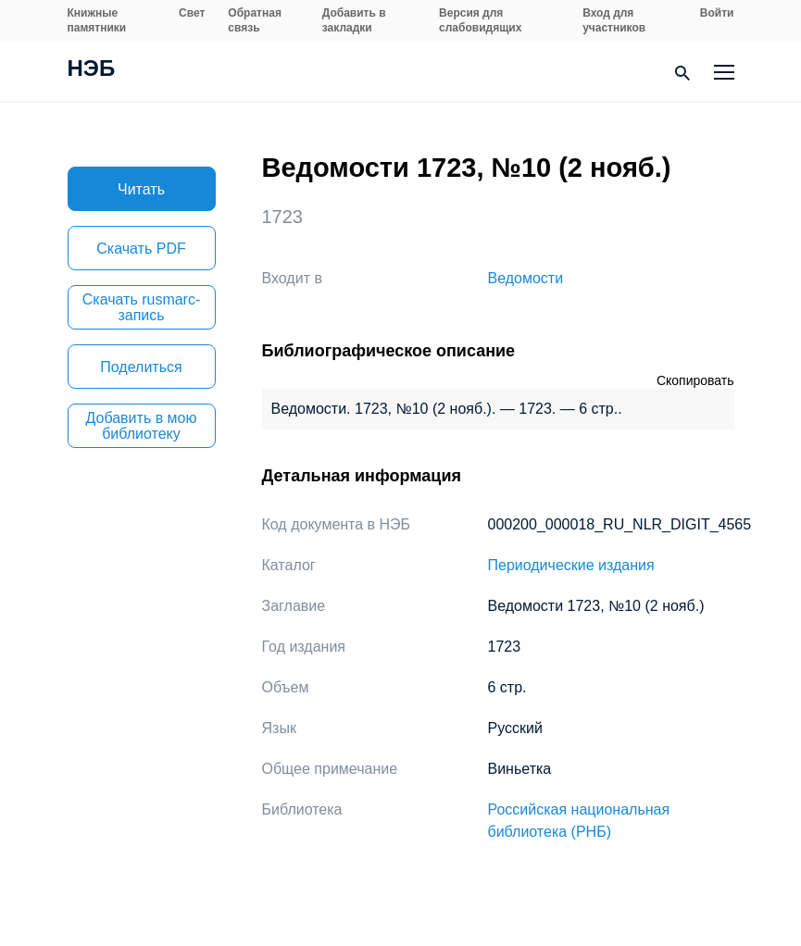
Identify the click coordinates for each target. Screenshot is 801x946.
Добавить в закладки (354, 20)
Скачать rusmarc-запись (141, 307)
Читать (141, 189)
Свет (192, 12)
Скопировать (695, 380)
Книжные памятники (97, 20)
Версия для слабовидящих (480, 20)
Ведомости (526, 278)
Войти (717, 12)
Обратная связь (255, 20)
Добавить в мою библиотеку (141, 426)
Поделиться (140, 367)
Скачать (140, 248)
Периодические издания (571, 565)
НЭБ (92, 70)
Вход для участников (613, 20)
